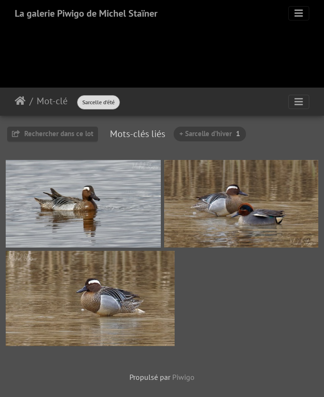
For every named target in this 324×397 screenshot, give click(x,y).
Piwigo (183, 377)
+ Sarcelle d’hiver (209, 133)
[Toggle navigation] (298, 13)
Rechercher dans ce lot (52, 133)
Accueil (20, 101)
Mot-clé (52, 101)
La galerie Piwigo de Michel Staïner (86, 13)
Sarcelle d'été (98, 102)
